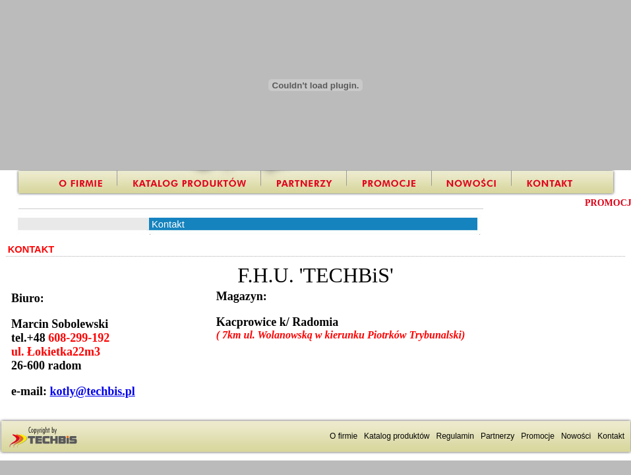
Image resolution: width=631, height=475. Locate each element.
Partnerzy (497, 436)
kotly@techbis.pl (92, 391)
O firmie (343, 436)
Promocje (538, 436)
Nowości (576, 436)
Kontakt (610, 436)
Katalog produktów (396, 436)
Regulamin (455, 436)
